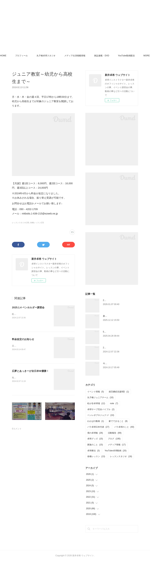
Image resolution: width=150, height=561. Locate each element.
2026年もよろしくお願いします (118, 300)
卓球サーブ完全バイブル (101, 409)
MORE (133, 55)
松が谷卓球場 (96, 403)
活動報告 (114, 433)
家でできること (118, 421)
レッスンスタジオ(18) (20, 223)
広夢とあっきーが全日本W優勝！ (30, 371)
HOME (15, 55)
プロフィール (33, 55)
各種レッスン (96, 456)
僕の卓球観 (95, 433)
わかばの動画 (95, 421)
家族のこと (95, 444)
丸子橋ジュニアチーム (100, 397)
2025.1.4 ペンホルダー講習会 (28, 307)
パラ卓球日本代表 (98, 427)
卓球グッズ (95, 438)
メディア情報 (117, 444)
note (114, 403)
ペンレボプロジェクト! (100, 415)
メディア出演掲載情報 (86, 55)
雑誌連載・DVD (113, 55)
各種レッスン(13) (37, 223)
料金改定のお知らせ (23, 339)
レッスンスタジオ (121, 456)
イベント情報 (95, 391)
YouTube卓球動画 (115, 450)
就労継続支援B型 (119, 391)
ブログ (114, 438)
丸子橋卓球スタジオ (57, 55)
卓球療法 (93, 450)
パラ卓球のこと (124, 427)
